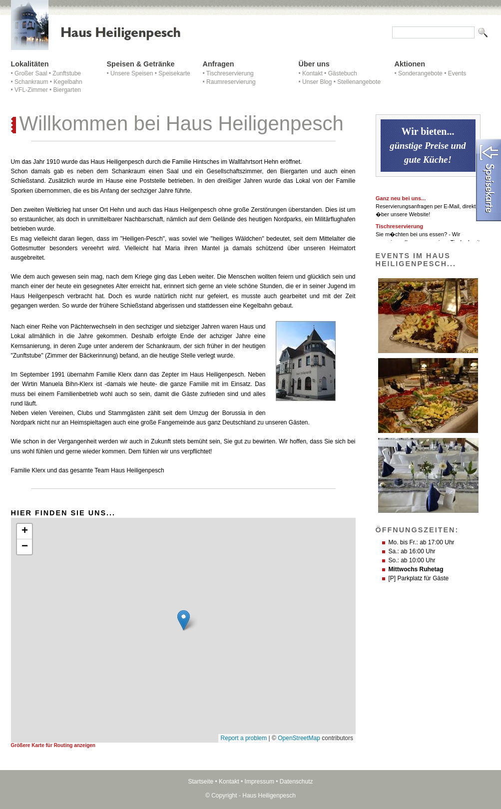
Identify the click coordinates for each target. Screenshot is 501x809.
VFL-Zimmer (31, 89)
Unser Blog (317, 81)
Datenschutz (296, 781)
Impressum (259, 781)
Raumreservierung (231, 81)
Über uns (314, 64)
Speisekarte (174, 73)
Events (457, 73)
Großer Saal (30, 73)
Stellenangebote (359, 81)
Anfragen (218, 64)
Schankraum (31, 81)
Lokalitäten (30, 64)
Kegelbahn (67, 81)
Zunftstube (66, 73)
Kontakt (312, 73)
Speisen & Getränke (141, 64)
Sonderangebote (420, 73)
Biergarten (67, 89)
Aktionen (410, 64)
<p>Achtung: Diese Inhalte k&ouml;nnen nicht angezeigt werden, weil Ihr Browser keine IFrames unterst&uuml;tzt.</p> (183, 630)
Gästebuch (342, 73)
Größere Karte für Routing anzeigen (53, 745)
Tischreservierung (230, 73)
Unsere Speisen (131, 73)
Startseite (200, 781)
